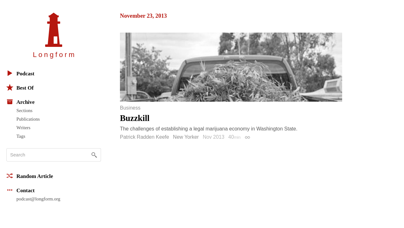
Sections (24, 110)
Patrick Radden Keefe (144, 137)
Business (130, 108)
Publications (28, 119)
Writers (23, 127)
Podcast (20, 73)
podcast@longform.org (38, 198)
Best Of (19, 87)
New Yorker (186, 137)
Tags (20, 136)
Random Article (29, 175)
